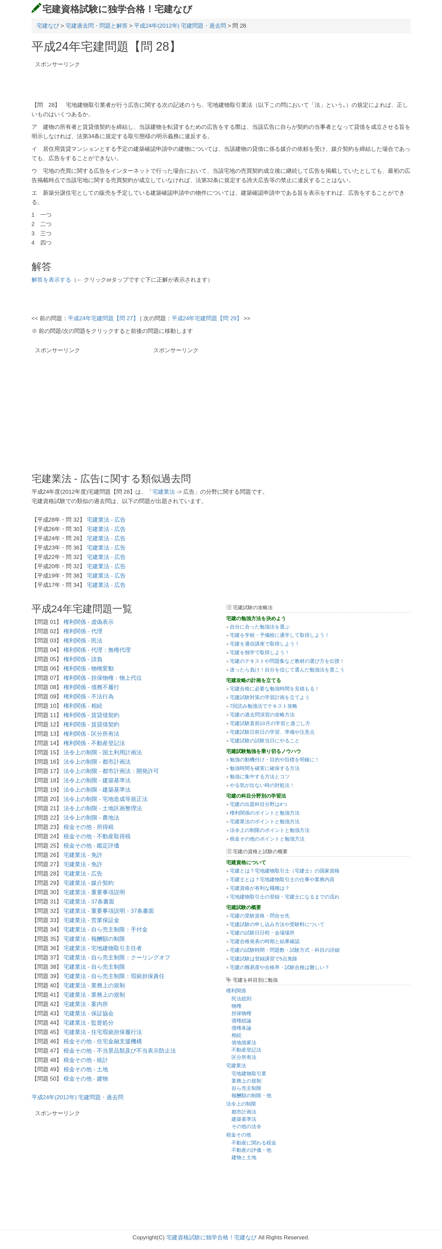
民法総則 (241, 998)
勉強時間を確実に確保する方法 (265, 768)
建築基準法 (243, 1119)
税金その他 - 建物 (86, 1079)
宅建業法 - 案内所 (86, 1004)
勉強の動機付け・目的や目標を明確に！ (275, 759)
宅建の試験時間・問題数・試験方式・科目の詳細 (285, 950)
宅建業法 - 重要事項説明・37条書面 (109, 911)
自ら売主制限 (246, 1088)
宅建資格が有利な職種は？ (260, 888)
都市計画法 (243, 1112)
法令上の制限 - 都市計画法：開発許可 (111, 771)
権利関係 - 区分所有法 (91, 734)
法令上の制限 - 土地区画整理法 (103, 808)
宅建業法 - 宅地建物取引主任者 (103, 948)
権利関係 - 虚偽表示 (89, 622)
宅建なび (48, 26)
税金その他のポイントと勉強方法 (267, 839)
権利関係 (236, 990)
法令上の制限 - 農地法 (91, 818)
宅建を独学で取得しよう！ (260, 652)
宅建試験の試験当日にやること (265, 740)
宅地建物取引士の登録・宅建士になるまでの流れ (285, 896)
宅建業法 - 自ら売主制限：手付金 (106, 929)
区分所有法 (243, 1057)
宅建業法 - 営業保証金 (91, 920)
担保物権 (241, 1013)
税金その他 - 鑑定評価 (91, 846)
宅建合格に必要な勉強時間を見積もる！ (275, 688)
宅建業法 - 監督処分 (89, 1023)
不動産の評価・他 (251, 1150)
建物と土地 (243, 1157)
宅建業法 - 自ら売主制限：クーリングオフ (117, 957)
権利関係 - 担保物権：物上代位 (103, 678)
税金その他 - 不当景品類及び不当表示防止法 (120, 1051)
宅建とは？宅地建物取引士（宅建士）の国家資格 (285, 871)
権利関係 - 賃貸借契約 (91, 715)
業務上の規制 (246, 1081)
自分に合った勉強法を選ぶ (260, 626)
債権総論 (241, 1020)
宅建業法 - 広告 (106, 520)
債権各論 (241, 1028)
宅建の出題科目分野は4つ (259, 804)
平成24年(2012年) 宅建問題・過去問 (180, 26)
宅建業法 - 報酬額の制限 (94, 939)
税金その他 (238, 1134)
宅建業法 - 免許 (83, 855)
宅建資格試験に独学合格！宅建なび (117, 9)
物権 (236, 1006)
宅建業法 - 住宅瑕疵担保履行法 (103, 1032)
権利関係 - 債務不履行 (91, 687)
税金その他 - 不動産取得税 (97, 836)
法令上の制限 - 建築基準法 (97, 780)
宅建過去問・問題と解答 (97, 26)
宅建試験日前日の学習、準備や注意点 (272, 732)
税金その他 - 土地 (86, 1069)
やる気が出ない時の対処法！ (262, 785)
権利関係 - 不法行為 (89, 696)
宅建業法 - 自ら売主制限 (94, 967)
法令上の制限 (241, 1104)
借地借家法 (243, 1042)
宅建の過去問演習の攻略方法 (262, 714)
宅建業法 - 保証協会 (89, 1013)
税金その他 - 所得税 (89, 827)
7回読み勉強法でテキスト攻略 (264, 706)
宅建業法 (163, 492)
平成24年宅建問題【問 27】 (103, 318)
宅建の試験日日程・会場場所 (262, 932)
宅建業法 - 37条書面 (89, 901)
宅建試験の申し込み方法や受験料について (277, 924)
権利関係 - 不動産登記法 (94, 743)
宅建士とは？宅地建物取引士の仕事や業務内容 (282, 879)
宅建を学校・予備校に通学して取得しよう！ (280, 635)
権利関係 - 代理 (83, 631)
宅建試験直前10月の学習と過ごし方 (270, 723)
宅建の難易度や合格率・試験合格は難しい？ (280, 967)
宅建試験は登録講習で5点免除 (264, 958)
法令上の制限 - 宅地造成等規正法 (106, 799)
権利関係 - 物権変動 (89, 668)
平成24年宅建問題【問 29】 (207, 318)
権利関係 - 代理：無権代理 (97, 650)
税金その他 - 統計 (86, 1060)
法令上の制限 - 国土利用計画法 (103, 752)
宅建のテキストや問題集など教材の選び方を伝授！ (287, 661)
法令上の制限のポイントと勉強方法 (270, 830)
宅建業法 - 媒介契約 (89, 883)
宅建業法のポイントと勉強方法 (265, 821)
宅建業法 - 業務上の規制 (94, 985)
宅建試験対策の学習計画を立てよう (270, 697)
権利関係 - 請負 (83, 659)
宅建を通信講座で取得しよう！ (265, 643)
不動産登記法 (246, 1050)
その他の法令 (246, 1126)
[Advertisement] (109, 81)
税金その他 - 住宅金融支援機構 (103, 1041)
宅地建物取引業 (248, 1073)
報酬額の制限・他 (251, 1095)
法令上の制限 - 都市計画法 (97, 762)
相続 (236, 1035)
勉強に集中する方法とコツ (260, 776)
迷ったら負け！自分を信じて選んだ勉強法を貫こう (287, 669)
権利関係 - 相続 (83, 706)
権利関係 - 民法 (83, 640)
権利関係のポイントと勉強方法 (265, 813)
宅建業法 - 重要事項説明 (94, 892)
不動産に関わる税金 (253, 1142)
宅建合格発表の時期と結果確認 (265, 941)
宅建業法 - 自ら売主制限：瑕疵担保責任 (114, 976)
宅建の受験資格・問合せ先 (260, 915)
